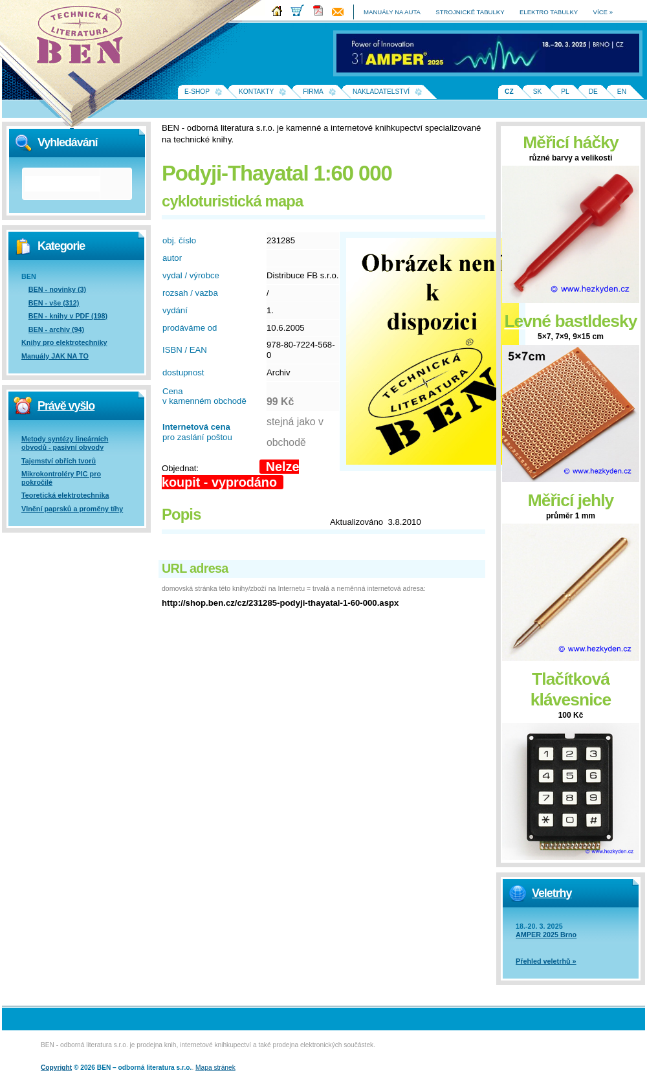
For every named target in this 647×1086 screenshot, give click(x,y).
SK (537, 91)
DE (593, 91)
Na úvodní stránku (84, 39)
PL (565, 91)
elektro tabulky (549, 12)
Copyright (56, 1067)
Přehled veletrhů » (546, 961)
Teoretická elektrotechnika (65, 495)
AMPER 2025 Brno (546, 934)
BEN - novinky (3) (57, 289)
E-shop (197, 91)
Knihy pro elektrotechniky (64, 342)
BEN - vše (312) (54, 303)
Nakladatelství (381, 91)
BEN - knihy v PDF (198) (67, 316)
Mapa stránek (215, 1067)
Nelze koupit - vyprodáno (230, 474)
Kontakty (256, 91)
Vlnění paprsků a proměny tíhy (72, 509)
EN (621, 91)
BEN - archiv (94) (56, 329)
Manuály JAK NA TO (55, 356)
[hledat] (62, 184)
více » (603, 12)
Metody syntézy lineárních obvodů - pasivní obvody (64, 443)
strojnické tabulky (469, 12)
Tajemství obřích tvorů (58, 461)
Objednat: (180, 468)
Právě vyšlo (66, 405)
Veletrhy (551, 893)
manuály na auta (392, 12)
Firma (313, 91)
